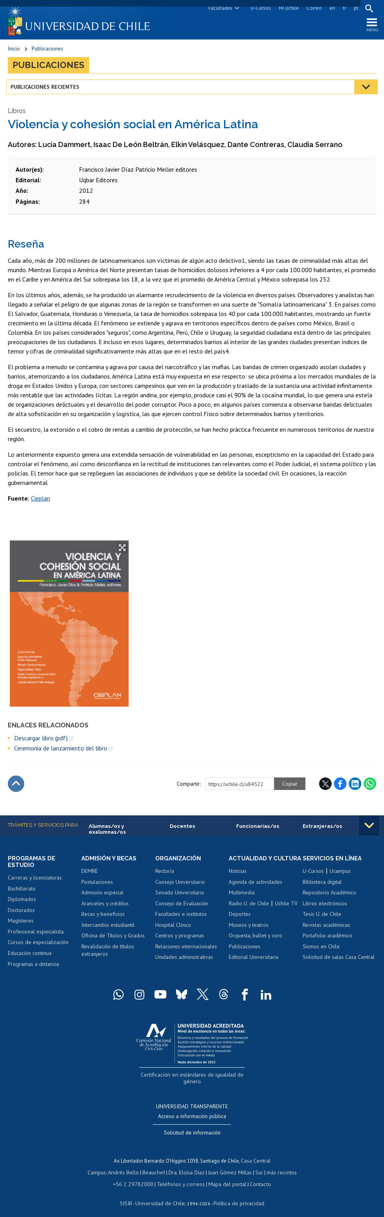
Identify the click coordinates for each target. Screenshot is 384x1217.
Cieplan (40, 502)
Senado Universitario (179, 896)
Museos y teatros (249, 936)
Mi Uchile (287, 8)
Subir (16, 787)
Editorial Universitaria (253, 968)
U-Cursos (259, 8)
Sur (255, 1166)
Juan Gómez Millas (228, 1166)
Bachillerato (22, 893)
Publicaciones (47, 51)
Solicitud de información (192, 1127)
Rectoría (164, 875)
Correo (312, 8)
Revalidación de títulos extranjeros (107, 954)
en (331, 8)
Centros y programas (179, 939)
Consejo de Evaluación (181, 907)
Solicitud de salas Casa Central (339, 961)
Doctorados (21, 914)
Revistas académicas (326, 929)
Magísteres (21, 925)
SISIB (130, 1195)
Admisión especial (102, 896)
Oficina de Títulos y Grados (113, 939)
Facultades (219, 8)
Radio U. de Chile (249, 914)
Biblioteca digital (322, 886)
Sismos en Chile (321, 950)
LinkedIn (355, 787)
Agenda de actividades (255, 893)
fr (343, 8)
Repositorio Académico (329, 896)
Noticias (238, 882)
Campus (102, 1166)
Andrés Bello (127, 1166)
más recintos (277, 1166)
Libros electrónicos (325, 907)
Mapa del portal (223, 1177)
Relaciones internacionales (186, 950)
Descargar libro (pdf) (41, 741)
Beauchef (155, 1166)
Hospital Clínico (173, 929)
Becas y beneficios (103, 918)
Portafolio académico (327, 939)
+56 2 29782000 (137, 1177)
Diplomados (22, 904)
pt (354, 8)
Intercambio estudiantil (108, 929)
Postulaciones (97, 886)
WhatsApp (370, 787)
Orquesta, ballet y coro (255, 947)
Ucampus (340, 875)
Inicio (14, 51)
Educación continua (30, 957)
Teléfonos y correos (180, 1177)
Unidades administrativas (184, 961)
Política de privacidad (235, 1195)
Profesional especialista (36, 936)
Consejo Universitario (180, 886)
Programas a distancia (33, 968)
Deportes (240, 925)
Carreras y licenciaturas (35, 882)
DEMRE (89, 875)
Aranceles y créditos (105, 907)
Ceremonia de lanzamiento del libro (60, 751)
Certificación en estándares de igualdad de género (193, 1078)
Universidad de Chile (161, 1195)
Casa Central (256, 1155)
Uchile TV (286, 914)
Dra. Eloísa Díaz (186, 1166)
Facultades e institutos (181, 918)
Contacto (254, 1177)
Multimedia (242, 904)
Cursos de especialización (38, 947)
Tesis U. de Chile (322, 918)
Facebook (340, 787)
